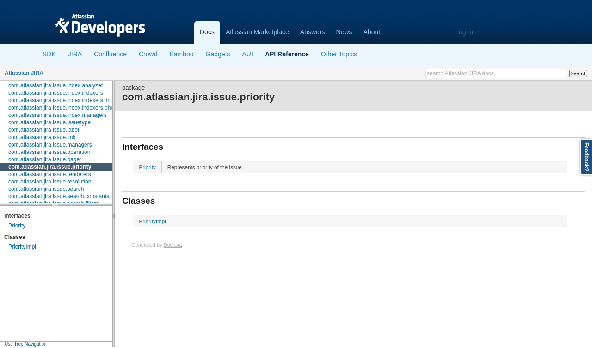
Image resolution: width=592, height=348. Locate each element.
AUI (247, 54)
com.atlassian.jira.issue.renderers (49, 174)
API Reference (287, 54)
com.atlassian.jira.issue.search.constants (58, 196)
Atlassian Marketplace (257, 32)
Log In (464, 32)
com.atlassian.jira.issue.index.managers (57, 115)
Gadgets (218, 54)
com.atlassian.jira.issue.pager (44, 159)
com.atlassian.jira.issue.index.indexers (55, 93)
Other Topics (339, 54)
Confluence (110, 54)
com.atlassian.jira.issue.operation (49, 152)
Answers (312, 32)
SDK (49, 54)
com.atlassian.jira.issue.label (43, 130)
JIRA (75, 54)
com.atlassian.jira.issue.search (46, 189)
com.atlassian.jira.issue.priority (49, 167)
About (372, 32)
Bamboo (181, 54)
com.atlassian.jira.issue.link (41, 137)
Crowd (148, 54)
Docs (207, 32)
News (344, 32)
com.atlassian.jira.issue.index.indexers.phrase (65, 107)
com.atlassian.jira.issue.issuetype (49, 122)
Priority (16, 225)
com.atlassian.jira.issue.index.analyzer (55, 85)
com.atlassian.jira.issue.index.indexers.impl (61, 100)
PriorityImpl (22, 247)
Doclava (173, 245)
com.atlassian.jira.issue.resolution (49, 181)
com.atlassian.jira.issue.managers (50, 144)
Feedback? (586, 156)
